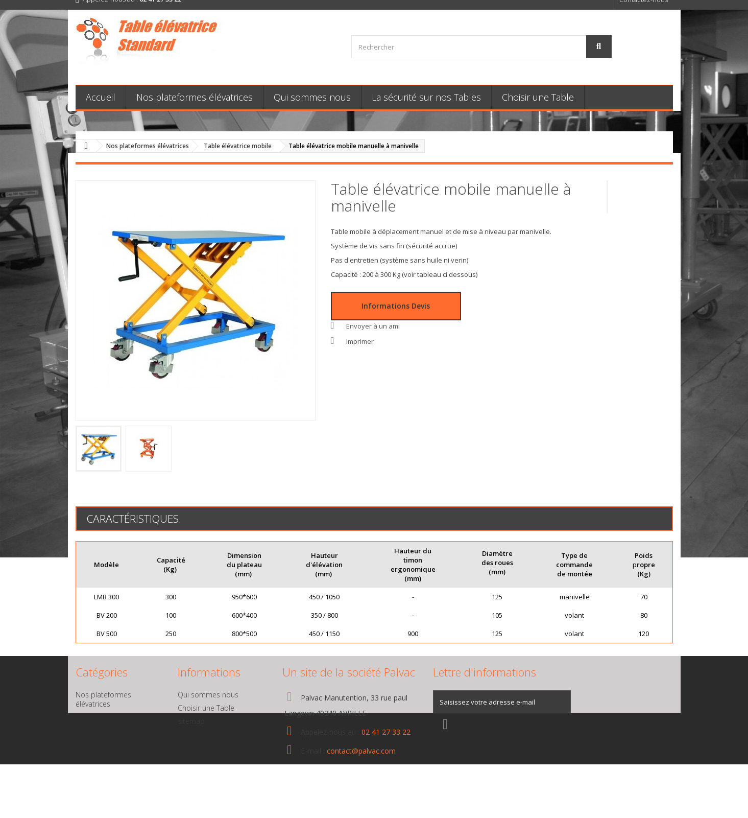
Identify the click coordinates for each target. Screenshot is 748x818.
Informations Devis (395, 306)
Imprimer (360, 341)
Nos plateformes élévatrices (194, 97)
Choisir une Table (538, 97)
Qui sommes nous (312, 97)
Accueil (100, 97)
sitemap (191, 721)
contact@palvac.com (361, 751)
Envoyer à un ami (373, 326)
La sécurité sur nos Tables (426, 97)
